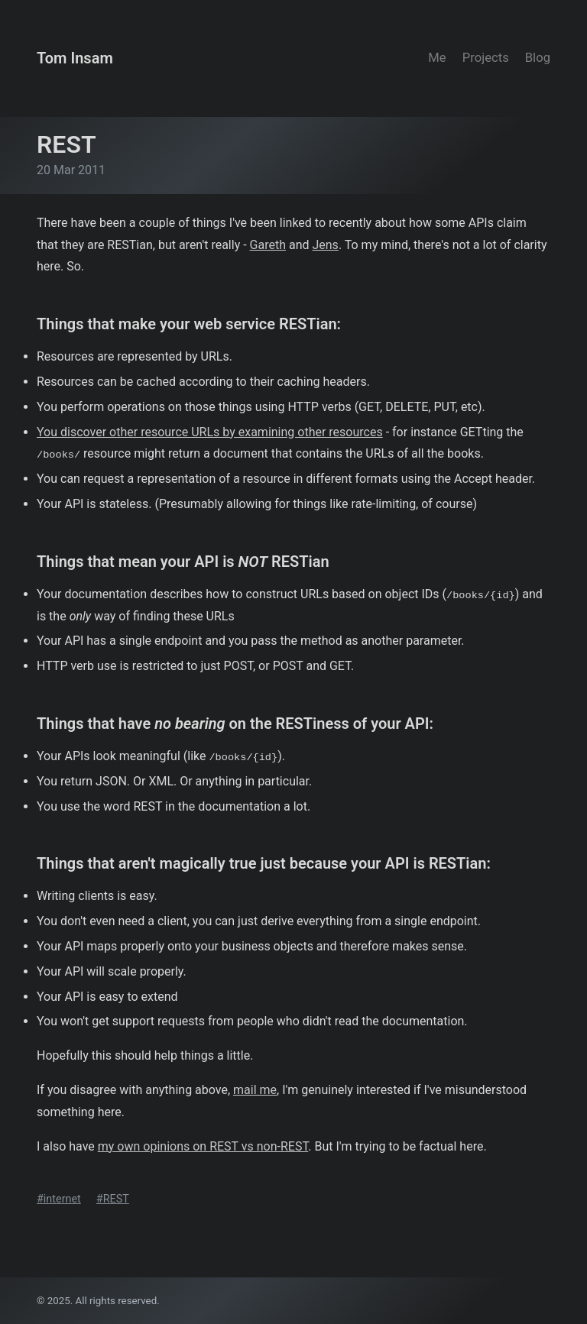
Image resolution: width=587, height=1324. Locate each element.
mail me (255, 1090)
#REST (112, 1199)
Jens (325, 245)
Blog (537, 57)
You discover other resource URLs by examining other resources (210, 432)
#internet (59, 1199)
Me (437, 57)
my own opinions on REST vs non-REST (203, 1146)
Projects (485, 57)
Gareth (268, 245)
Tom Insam (75, 58)
